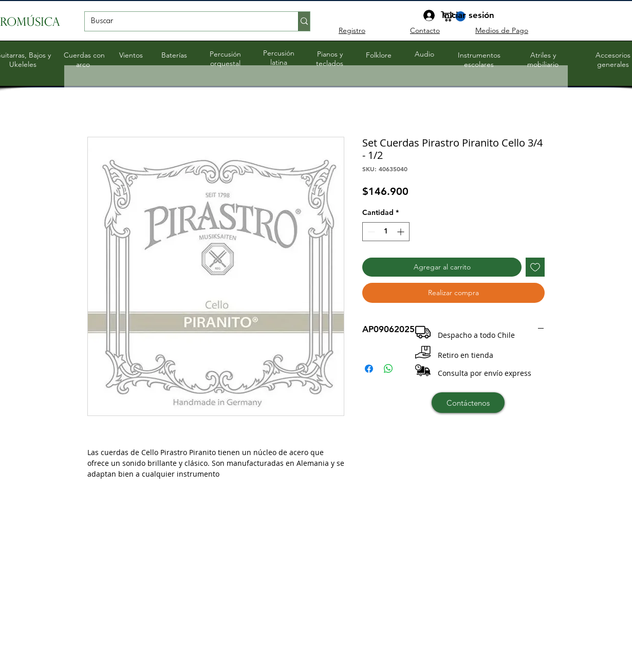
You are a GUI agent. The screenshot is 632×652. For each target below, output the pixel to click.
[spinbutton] (386, 232)
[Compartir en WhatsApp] (388, 369)
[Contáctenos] (468, 402)
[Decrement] (370, 232)
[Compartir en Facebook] (369, 369)
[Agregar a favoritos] (535, 267)
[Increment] (401, 232)
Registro (352, 30)
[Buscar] (183, 21)
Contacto (425, 30)
